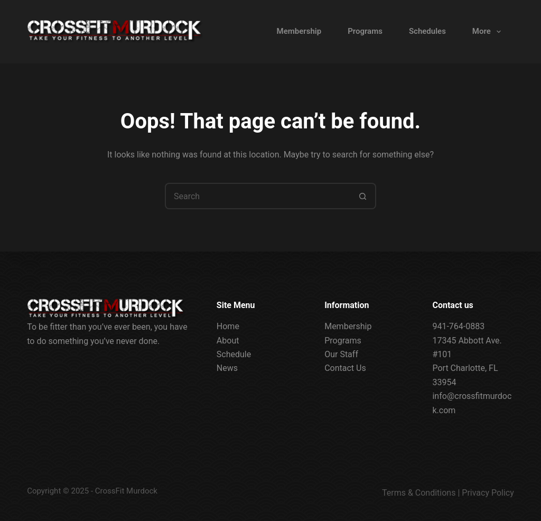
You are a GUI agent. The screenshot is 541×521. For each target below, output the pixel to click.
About (228, 340)
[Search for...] (257, 196)
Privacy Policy (488, 493)
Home (228, 326)
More (488, 31)
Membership (299, 31)
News (227, 368)
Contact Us (345, 368)
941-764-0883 (458, 326)
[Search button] (363, 196)
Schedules (427, 31)
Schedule (234, 354)
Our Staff (341, 354)
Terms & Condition (416, 493)
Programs (365, 31)
